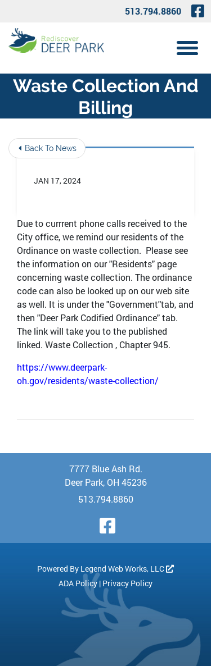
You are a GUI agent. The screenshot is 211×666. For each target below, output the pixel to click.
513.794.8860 (153, 11)
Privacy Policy (127, 583)
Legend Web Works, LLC (127, 568)
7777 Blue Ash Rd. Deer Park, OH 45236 (106, 475)
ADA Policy (78, 583)
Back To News (48, 148)
